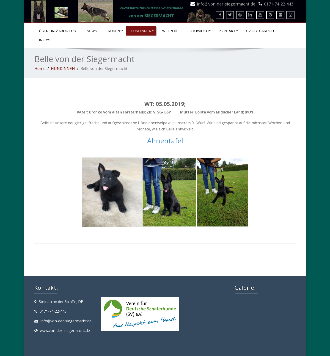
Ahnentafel (165, 140)
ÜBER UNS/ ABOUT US (57, 31)
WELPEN (169, 31)
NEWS (92, 31)
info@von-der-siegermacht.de (226, 4)
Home (39, 68)
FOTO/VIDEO (199, 31)
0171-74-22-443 (278, 4)
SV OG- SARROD (260, 31)
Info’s (44, 40)
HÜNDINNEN (142, 31)
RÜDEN (115, 31)
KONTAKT (228, 31)
